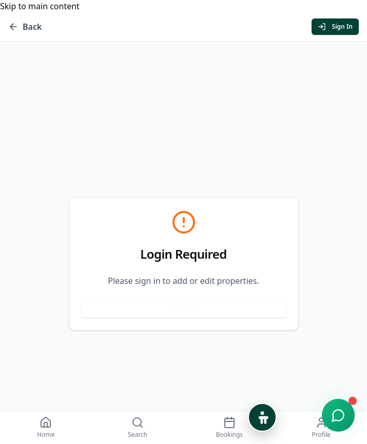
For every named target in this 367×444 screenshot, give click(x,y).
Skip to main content (40, 6)
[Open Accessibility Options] (262, 417)
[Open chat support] (338, 415)
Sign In (183, 308)
